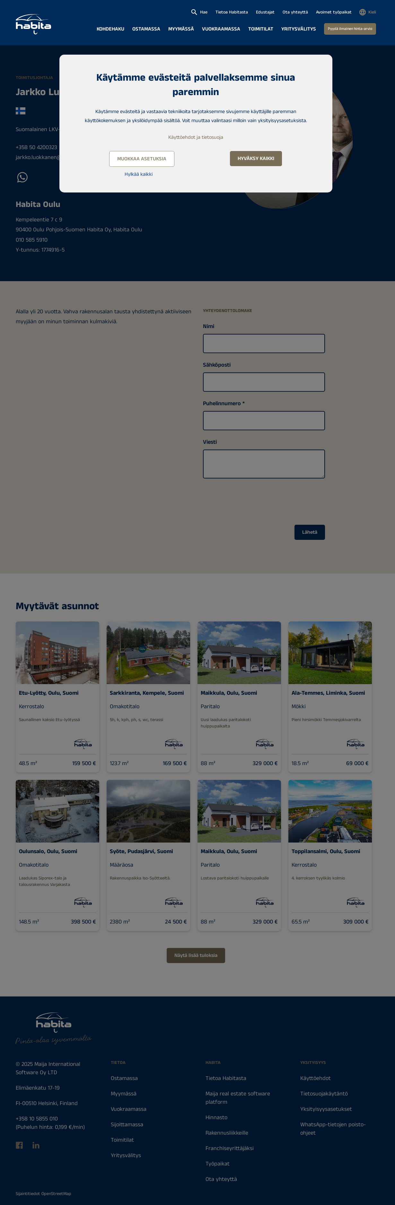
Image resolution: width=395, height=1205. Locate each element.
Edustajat (265, 12)
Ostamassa (146, 29)
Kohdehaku (110, 29)
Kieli (372, 12)
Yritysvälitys (298, 29)
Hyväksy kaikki (256, 158)
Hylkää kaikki (139, 174)
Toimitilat (260, 29)
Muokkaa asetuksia (141, 159)
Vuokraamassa (221, 29)
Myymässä (181, 29)
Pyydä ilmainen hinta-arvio (350, 28)
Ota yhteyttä (295, 12)
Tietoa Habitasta (231, 12)
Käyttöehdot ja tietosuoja (195, 137)
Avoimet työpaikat (334, 12)
